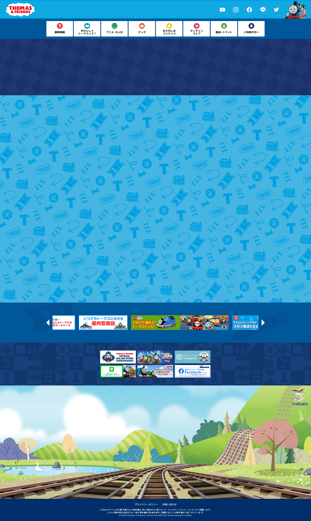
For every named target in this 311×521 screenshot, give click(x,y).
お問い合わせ (169, 504)
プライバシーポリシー (146, 504)
